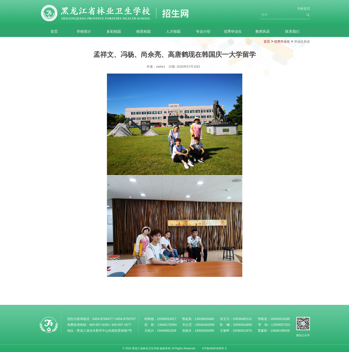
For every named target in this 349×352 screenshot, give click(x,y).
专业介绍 (203, 31)
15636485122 (242, 319)
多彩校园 (113, 31)
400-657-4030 (99, 325)
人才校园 (173, 31)
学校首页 (303, 8)
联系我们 (292, 31)
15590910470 (242, 330)
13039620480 (204, 319)
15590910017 (166, 319)
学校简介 (84, 31)
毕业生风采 (302, 41)
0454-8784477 (102, 319)
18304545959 (204, 330)
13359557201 (280, 325)
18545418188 (280, 319)
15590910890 (242, 325)
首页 (54, 31)
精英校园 (143, 31)
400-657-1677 (121, 325)
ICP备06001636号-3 (214, 348)
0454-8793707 (125, 319)
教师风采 (262, 31)
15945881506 (166, 330)
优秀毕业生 (233, 31)
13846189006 (280, 330)
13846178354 (167, 325)
